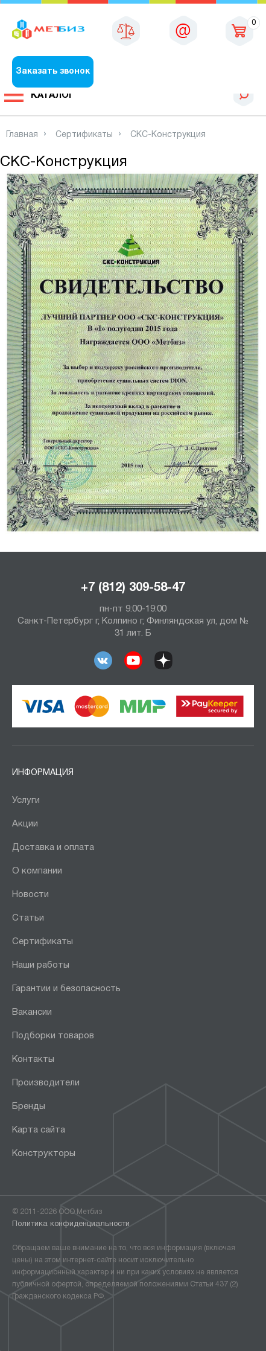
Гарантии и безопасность (66, 989)
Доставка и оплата (53, 847)
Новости (30, 894)
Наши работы (40, 965)
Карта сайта (38, 1130)
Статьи (28, 918)
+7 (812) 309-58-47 (133, 588)
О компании (37, 871)
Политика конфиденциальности (71, 1224)
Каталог (52, 95)
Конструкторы (43, 1153)
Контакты (33, 1059)
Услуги (26, 800)
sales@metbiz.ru (183, 30)
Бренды (28, 1106)
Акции (25, 824)
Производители (46, 1083)
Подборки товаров (53, 1036)
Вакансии (32, 1012)
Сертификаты (42, 941)
